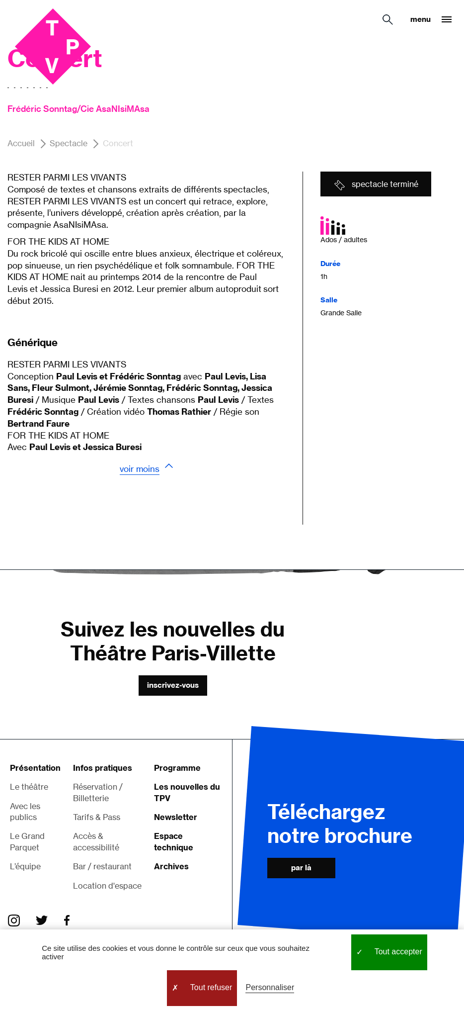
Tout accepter (389, 952)
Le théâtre (29, 787)
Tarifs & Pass (96, 817)
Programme (177, 768)
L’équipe (25, 866)
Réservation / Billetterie (98, 792)
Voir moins (139, 468)
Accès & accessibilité (96, 841)
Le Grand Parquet (27, 841)
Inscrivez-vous (173, 685)
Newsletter (175, 817)
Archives (171, 866)
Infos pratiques (102, 768)
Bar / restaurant (102, 866)
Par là (301, 867)
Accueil (21, 144)
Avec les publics (25, 811)
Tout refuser (202, 988)
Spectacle (68, 144)
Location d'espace (107, 886)
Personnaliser (269, 987)
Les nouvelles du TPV (187, 792)
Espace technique (173, 841)
